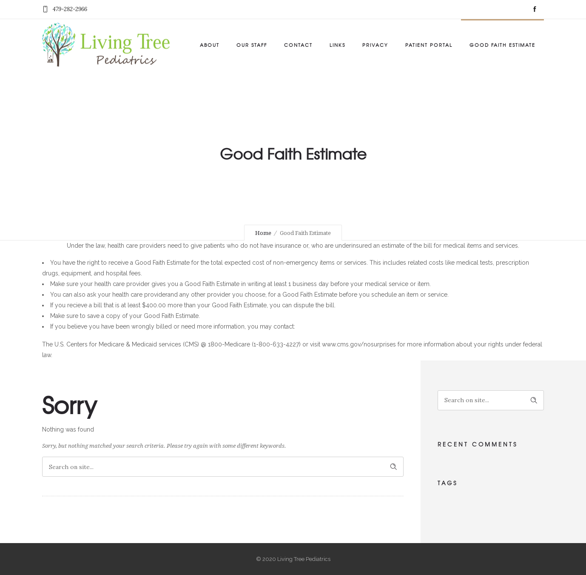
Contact (298, 44)
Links (337, 44)
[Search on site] (223, 467)
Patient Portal (428, 44)
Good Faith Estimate (502, 44)
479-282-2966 (70, 9)
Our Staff (251, 44)
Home (263, 233)
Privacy (375, 44)
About (209, 44)
